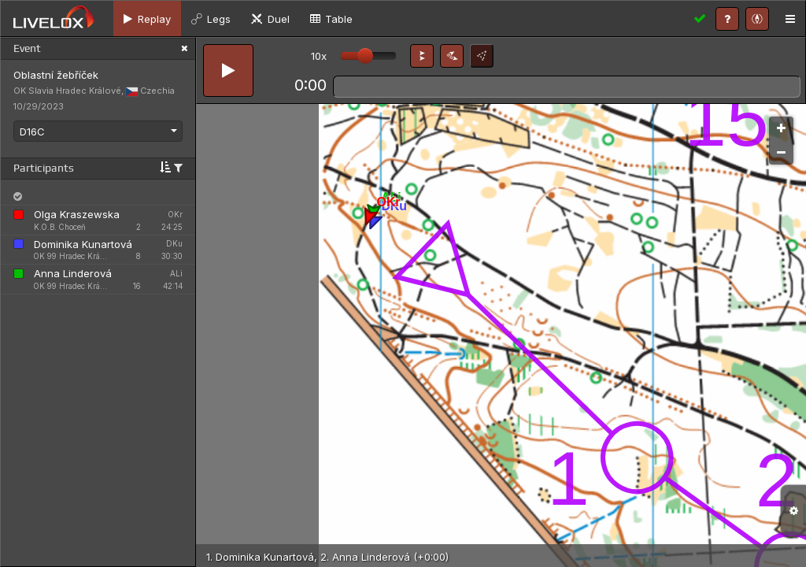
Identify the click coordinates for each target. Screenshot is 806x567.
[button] (422, 56)
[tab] (147, 18)
